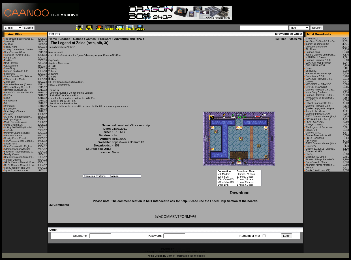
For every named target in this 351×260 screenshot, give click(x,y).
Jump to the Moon (315, 111)
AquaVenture (11, 65)
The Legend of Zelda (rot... (320, 97)
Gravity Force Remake (16, 138)
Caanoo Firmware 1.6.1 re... (320, 89)
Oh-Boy (310, 154)
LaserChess (10, 143)
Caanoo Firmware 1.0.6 (318, 105)
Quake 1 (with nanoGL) (318, 170)
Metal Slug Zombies (316, 92)
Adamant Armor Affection (17, 149)
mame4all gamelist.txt (317, 44)
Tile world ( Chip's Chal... (17, 55)
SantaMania (10, 100)
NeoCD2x (311, 100)
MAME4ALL (312, 38)
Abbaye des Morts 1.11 (16, 71)
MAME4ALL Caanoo (316, 57)
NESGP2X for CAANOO (318, 84)
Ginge (309, 68)
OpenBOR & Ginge (316, 156)
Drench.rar (9, 106)
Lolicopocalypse (12, 119)
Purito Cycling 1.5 (13, 124)
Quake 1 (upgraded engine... (321, 108)
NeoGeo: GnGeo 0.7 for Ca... (321, 41)
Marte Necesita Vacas (15, 122)
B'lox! (7, 98)
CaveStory (9, 68)
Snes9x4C (311, 70)
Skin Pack (9, 73)
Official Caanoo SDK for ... (320, 103)
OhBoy (309, 81)
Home (53, 39)
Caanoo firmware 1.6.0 (318, 113)
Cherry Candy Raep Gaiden (19, 49)
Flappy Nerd (10, 46)
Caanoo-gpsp (313, 52)
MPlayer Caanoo (13, 135)
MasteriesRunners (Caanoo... (19, 84)
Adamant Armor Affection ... (320, 164)
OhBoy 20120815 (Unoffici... (19, 127)
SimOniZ (8, 44)
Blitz (6, 103)
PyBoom (8, 114)
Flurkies (8, 60)
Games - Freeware (98, 39)
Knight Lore (10, 57)
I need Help (218, 201)
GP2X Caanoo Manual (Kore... (20, 162)
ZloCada (8, 130)
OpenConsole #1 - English (18, 146)
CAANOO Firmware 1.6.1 (319, 78)
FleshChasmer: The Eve (17, 167)
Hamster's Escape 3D (15, 89)
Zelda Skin (9, 81)
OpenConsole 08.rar (15, 52)
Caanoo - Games (71, 39)
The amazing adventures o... (19, 38)
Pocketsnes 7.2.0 (315, 76)
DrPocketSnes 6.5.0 (316, 46)
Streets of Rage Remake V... (19, 151)
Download (240, 192)
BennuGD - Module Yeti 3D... (19, 92)
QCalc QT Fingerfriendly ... (18, 116)
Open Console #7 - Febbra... (19, 76)
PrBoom (310, 167)
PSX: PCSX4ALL (315, 121)
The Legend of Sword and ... (321, 127)
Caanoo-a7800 (313, 132)
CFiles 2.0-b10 (182, 248)
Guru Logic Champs (14, 111)
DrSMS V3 (311, 130)
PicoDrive (311, 49)
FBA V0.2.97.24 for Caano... (19, 141)
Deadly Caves (11, 154)
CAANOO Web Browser (318, 62)
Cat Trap (8, 95)
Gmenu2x (311, 146)
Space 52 (9, 41)
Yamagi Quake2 (12, 159)
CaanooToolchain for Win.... (320, 135)
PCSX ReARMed (315, 138)
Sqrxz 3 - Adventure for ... (17, 170)
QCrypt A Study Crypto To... (18, 87)
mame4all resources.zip (318, 73)
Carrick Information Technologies (186, 255)
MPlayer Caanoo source (17, 132)
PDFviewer (311, 140)
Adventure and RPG (128, 39)
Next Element (11, 63)
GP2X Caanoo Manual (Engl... (20, 165)
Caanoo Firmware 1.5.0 (318, 60)
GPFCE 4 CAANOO (316, 87)
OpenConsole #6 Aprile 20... (19, 157)
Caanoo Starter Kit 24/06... (320, 95)
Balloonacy (10, 108)
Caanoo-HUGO (314, 151)
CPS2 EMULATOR (315, 65)
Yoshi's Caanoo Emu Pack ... (321, 54)
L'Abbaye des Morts (14, 79)
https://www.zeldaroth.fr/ (128, 142)
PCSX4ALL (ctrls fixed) (318, 119)
